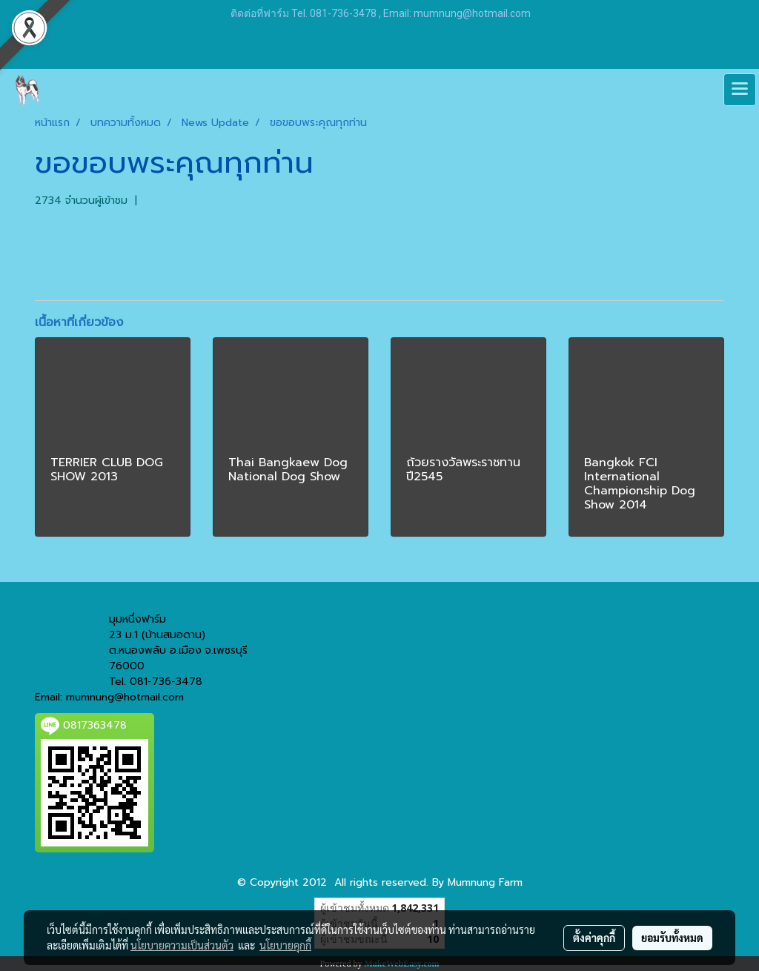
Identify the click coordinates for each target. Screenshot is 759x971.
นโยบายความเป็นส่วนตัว (181, 945)
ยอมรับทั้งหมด (672, 937)
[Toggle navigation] (739, 89)
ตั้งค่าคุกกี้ (594, 937)
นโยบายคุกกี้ (285, 945)
